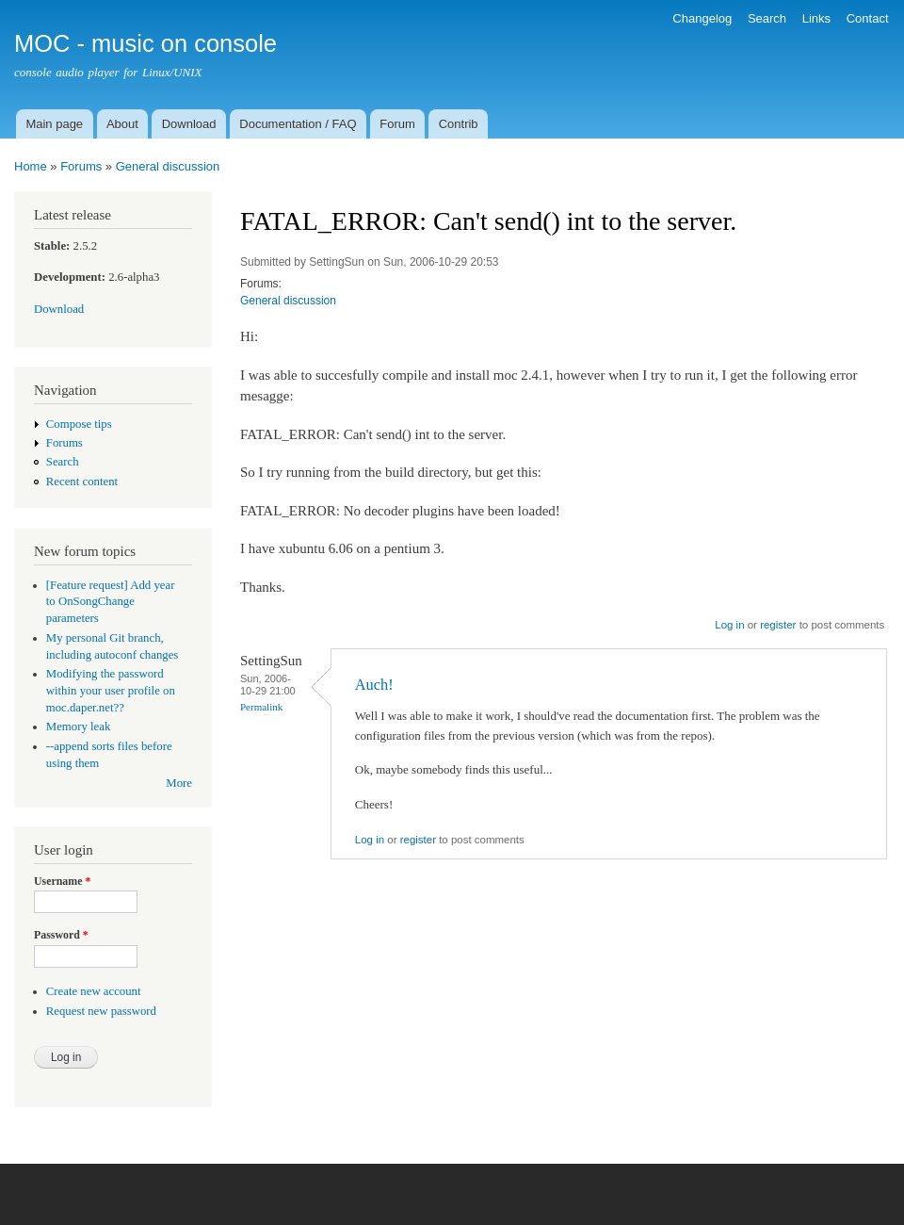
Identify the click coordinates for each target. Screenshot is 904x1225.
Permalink (261, 706)
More (179, 783)
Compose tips (79, 424)
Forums (81, 166)
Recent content (82, 481)
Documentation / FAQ (297, 124)
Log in (729, 624)
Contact (868, 18)
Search (767, 18)
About (122, 124)
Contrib (458, 124)
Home (30, 166)
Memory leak (78, 726)
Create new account (93, 991)
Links (816, 18)
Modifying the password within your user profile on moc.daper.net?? (110, 690)
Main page (54, 124)
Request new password (101, 1011)
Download (189, 124)
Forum (397, 124)
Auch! (374, 685)
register (778, 624)
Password (61, 934)
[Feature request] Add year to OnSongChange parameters (110, 602)
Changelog (702, 18)
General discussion (168, 166)
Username (62, 881)
